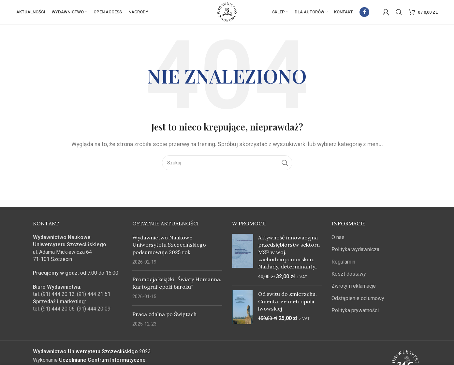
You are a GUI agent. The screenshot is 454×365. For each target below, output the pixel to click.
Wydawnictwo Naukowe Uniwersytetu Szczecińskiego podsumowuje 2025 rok (169, 246)
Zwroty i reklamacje (353, 288)
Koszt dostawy (348, 276)
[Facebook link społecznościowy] (364, 13)
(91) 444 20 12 (58, 296)
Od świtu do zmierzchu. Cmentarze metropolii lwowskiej (287, 303)
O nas (337, 239)
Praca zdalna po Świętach (164, 316)
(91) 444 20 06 (58, 311)
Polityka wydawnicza (355, 251)
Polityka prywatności (355, 312)
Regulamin (343, 264)
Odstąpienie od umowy (357, 300)
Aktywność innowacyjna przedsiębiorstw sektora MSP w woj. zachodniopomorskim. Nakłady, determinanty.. (289, 254)
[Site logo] (227, 12)
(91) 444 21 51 (93, 296)
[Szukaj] (398, 13)
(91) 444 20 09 (93, 311)
